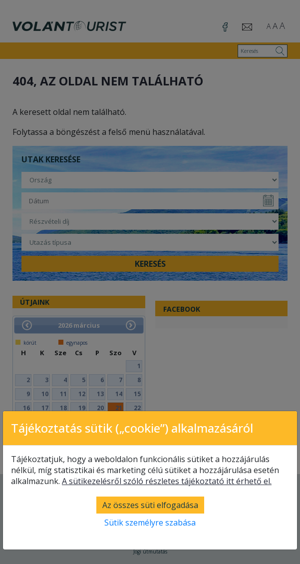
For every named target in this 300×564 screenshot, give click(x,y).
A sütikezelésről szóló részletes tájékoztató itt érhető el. (167, 481)
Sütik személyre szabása (150, 522)
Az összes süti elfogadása (150, 505)
